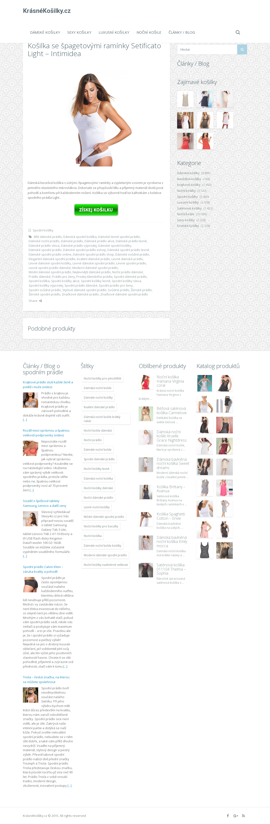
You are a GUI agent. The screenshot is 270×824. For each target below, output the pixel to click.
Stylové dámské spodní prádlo (84, 290)
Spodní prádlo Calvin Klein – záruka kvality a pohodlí (43, 569)
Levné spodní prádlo (131, 263)
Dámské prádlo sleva (44, 245)
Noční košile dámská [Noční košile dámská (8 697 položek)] (98, 430)
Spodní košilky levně (95, 281)
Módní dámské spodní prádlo (50, 272)
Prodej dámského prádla (94, 276)
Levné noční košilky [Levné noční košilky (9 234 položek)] (97, 507)
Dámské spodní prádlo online (50, 254)
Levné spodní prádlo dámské (50, 268)
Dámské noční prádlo (44, 241)
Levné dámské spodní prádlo (94, 263)
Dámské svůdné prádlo (132, 254)
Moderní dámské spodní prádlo (95, 268)
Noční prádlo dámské (127, 272)
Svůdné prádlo (118, 290)
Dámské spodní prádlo (45, 250)
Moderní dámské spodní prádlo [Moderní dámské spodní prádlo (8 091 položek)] (105, 555)
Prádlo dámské (40, 276)
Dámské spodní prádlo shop (93, 254)
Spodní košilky (43, 230)
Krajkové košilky (189, 184)
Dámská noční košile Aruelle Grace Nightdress (172, 436)
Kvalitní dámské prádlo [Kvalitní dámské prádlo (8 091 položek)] (99, 407)
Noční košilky (186, 190)
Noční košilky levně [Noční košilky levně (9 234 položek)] (96, 469)
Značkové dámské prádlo (80, 294)
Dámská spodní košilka (80, 237)
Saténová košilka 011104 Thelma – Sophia (171, 569)
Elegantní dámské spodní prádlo (52, 259)
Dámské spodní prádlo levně (128, 250)
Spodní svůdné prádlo (45, 290)
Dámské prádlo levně (131, 241)
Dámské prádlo (72, 241)
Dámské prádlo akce (99, 241)
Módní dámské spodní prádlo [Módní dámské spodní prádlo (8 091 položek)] (104, 517)
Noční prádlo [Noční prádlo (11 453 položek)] (93, 440)
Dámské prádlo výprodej (79, 245)
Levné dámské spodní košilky (50, 263)
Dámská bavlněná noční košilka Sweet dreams (173, 463)
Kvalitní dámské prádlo (93, 259)
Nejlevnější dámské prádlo (92, 272)
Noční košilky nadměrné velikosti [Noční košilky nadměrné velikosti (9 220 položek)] (106, 565)
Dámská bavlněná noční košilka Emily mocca (172, 541)
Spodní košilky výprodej (46, 285)
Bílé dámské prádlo (48, 237)
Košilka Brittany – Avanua (171, 489)
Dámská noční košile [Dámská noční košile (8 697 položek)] (97, 388)
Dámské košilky (45, 32)
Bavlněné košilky (189, 179)
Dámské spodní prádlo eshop (84, 250)
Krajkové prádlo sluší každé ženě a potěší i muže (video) (48, 384)
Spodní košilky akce (65, 281)
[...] (25, 419)
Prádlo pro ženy (63, 276)
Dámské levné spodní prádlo (119, 237)
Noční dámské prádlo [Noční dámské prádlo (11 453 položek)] (98, 498)
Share (35, 301)
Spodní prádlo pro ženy (116, 285)
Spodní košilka (39, 281)
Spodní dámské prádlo (130, 276)
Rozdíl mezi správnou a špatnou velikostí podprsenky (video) (46, 432)
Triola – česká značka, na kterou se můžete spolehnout (46, 679)
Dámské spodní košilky (114, 245)
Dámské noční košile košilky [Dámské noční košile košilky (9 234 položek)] (102, 546)
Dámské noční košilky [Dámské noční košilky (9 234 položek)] (98, 398)
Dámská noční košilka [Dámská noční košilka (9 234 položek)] (98, 478)
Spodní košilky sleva (126, 281)
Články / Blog (182, 32)
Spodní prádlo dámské (80, 285)
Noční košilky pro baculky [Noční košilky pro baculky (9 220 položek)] (101, 526)
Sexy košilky (79, 32)
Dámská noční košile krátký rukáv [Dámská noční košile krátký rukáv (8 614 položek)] (102, 419)
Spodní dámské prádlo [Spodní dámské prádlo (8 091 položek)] (99, 459)
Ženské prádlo (141, 290)
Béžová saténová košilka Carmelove (172, 410)
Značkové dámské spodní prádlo (124, 294)
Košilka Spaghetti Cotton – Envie (171, 516)
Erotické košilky (188, 226)
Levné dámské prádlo (127, 259)
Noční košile (149, 32)
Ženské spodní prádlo (44, 294)
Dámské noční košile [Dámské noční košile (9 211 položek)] (97, 450)
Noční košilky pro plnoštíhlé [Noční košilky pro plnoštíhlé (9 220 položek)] (102, 378)
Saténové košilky (189, 208)
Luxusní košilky (114, 32)
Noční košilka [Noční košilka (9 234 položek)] (93, 536)
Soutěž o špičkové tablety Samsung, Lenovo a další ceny (44, 503)
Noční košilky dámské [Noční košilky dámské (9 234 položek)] (98, 488)
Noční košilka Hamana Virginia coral (170, 381)
